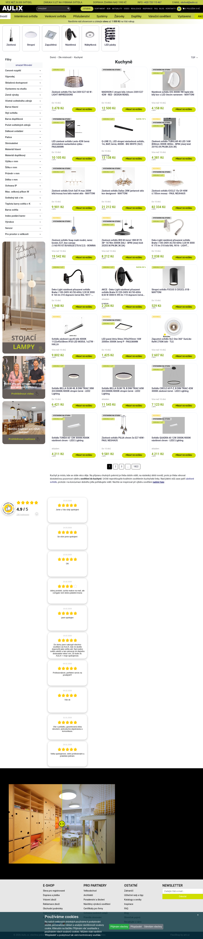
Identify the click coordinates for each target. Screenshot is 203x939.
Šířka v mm (11, 167)
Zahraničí (128, 890)
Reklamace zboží (51, 904)
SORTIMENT (100, 9)
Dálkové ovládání (14, 131)
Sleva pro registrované (54, 890)
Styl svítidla (11, 112)
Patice (8, 137)
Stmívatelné (11, 143)
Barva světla (11, 209)
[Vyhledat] (68, 9)
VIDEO (126, 9)
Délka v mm (11, 179)
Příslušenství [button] (81, 16)
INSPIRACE (148, 9)
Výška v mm (11, 161)
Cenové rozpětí (13, 70)
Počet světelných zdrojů (18, 125)
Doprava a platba (51, 895)
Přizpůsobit (136, 926)
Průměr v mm (12, 173)
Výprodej (10, 76)
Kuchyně (78, 57)
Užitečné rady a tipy (133, 895)
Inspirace (128, 904)
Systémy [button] (102, 16)
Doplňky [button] (136, 16)
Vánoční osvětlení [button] (159, 16)
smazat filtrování (24, 65)
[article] (67, 510)
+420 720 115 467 (152, 2)
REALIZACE (136, 9)
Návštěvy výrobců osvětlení (97, 904)
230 (23, 514)
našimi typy (158, 482)
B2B (109, 9)
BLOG (161, 9)
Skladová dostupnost (16, 82)
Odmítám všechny (153, 926)
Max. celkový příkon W (17, 191)
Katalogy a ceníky (132, 899)
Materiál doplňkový (15, 155)
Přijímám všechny (119, 926)
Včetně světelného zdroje (18, 100)
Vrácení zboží (49, 899)
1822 (136, 466)
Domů (53, 57)
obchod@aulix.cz (189, 2)
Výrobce (9, 221)
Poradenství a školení (94, 899)
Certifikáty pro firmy (93, 908)
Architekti (88, 895)
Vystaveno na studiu (16, 88)
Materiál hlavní (13, 149)
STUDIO (87, 9)
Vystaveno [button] (184, 16)
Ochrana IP (11, 185)
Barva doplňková (14, 119)
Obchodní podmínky (53, 908)
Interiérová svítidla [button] (25, 16)
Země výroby (12, 94)
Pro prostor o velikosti (17, 234)
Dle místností (65, 57)
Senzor (9, 228)
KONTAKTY (171, 9)
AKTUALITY (117, 9)
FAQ (156, 9)
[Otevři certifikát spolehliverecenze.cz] (27, 503)
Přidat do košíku (84, 109)
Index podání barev (15, 215)
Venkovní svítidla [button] (55, 16)
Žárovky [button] (119, 16)
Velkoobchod (90, 890)
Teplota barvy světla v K (17, 203)
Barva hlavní (11, 106)
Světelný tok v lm (14, 197)
